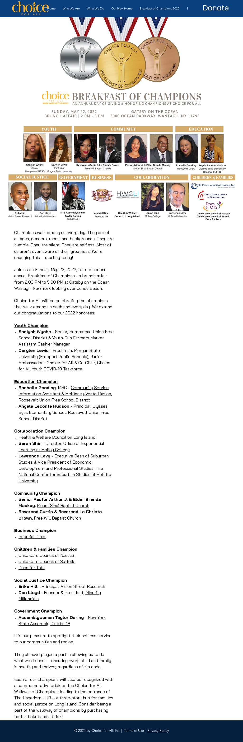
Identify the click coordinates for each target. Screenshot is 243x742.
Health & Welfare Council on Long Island (57, 437)
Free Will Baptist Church (57, 518)
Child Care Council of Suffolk (47, 561)
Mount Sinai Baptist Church (63, 505)
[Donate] (215, 8)
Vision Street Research (83, 586)
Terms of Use (134, 730)
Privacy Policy (158, 730)
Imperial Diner (32, 536)
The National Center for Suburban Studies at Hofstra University (65, 474)
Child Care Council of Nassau (47, 555)
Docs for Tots (32, 567)
